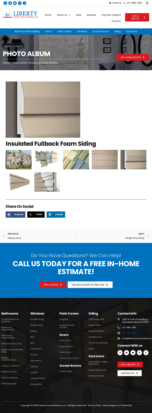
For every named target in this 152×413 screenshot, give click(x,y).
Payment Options (111, 15)
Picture (33, 354)
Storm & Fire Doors (69, 358)
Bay (32, 337)
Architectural (95, 337)
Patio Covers (64, 31)
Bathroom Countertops (7, 336)
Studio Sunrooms (97, 370)
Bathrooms (9, 313)
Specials (91, 15)
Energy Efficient (38, 378)
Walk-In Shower (9, 371)
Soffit (91, 348)
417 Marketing (125, 405)
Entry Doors (65, 340)
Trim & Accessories (98, 343)
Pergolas (64, 319)
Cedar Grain (95, 325)
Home (48, 15)
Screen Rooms (101, 31)
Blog (78, 15)
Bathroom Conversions (7, 328)
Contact (116, 21)
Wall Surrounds (8, 383)
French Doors (66, 346)
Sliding (33, 331)
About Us (64, 15)
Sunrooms (131, 31)
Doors (48, 31)
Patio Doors (65, 352)
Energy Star (36, 384)
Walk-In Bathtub (9, 377)
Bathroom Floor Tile (11, 343)
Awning (34, 366)
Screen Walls (66, 371)
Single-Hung (36, 325)
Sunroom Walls (96, 376)
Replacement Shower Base (12, 350)
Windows (82, 31)
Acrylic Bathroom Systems (10, 320)
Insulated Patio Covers (67, 326)
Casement (35, 348)
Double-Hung (37, 319)
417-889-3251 (129, 333)
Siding (117, 31)
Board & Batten (96, 331)
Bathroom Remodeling (27, 31)
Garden (34, 372)
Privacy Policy (94, 405)
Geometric (35, 360)
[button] (147, 3)
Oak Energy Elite (96, 319)
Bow (32, 343)
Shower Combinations (8, 358)
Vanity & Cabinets (10, 365)
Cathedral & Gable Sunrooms (98, 363)
